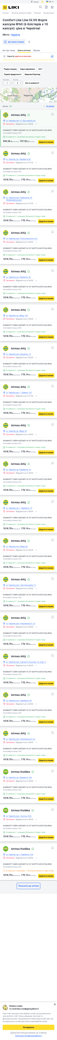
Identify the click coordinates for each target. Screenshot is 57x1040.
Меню (5, 7)
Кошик (52, 7)
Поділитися (29, 42)
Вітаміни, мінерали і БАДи (21, 13)
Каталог (6, 13)
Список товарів (46, 7)
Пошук (40, 7)
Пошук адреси (4, 56)
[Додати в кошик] (46, 142)
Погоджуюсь (28, 1027)
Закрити (54, 1004)
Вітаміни (37, 13)
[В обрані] (52, 114)
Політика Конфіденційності (28, 1036)
